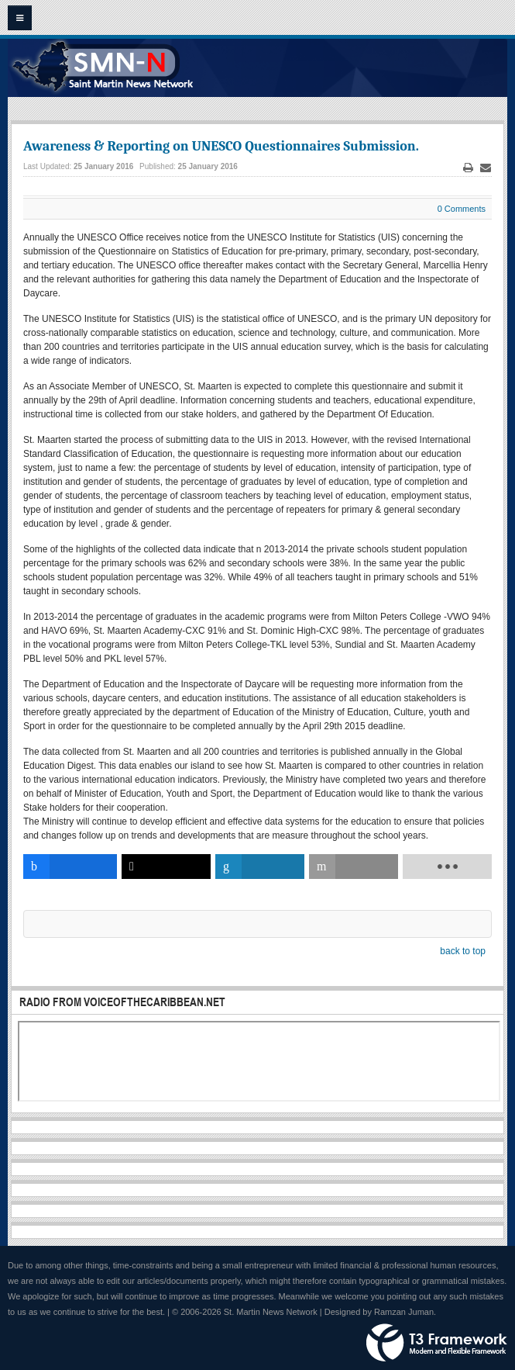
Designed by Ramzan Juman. (380, 1311)
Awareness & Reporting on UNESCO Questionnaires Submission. (221, 146)
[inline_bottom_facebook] (70, 866)
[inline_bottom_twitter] (166, 866)
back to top (463, 951)
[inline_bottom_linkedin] (259, 866)
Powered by (436, 1342)
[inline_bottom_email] (353, 866)
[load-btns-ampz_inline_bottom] (447, 866)
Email (485, 168)
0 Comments (462, 208)
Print (468, 168)
